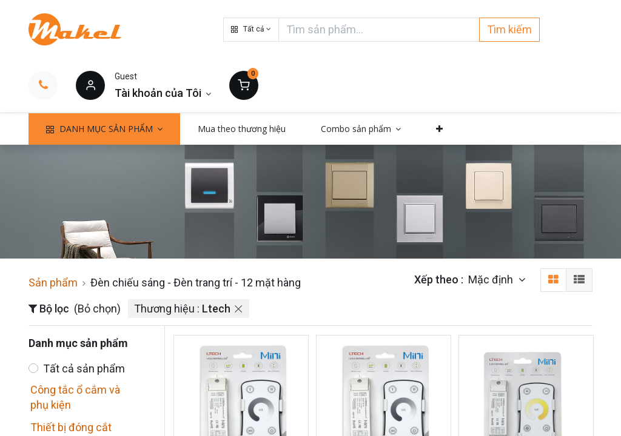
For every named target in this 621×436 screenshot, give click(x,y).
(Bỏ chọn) (97, 308)
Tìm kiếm (509, 29)
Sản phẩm (53, 282)
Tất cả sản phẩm (84, 368)
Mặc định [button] (491, 279)
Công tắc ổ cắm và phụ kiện (75, 397)
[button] (251, 30)
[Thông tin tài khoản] (163, 93)
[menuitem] (242, 129)
